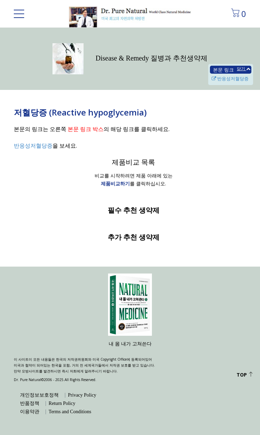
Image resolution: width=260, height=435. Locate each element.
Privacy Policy (82, 395)
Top (245, 374)
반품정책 (29, 403)
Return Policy (62, 403)
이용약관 (29, 411)
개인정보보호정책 (39, 395)
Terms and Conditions (70, 411)
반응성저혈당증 (230, 78)
